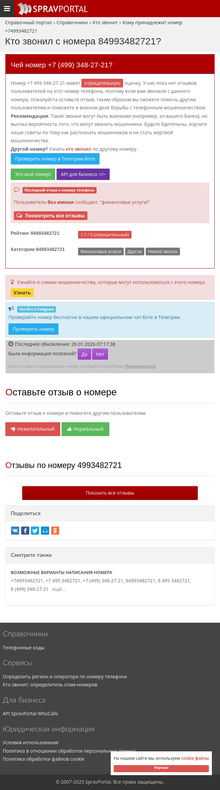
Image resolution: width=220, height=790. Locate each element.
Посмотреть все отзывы (50, 215)
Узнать (22, 292)
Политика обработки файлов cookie (43, 759)
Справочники (72, 22)
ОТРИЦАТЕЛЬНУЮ (102, 83)
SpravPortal (98, 782)
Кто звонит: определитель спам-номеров (50, 684)
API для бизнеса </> (83, 174)
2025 (78, 782)
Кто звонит (105, 22)
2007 (66, 782)
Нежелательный (32, 429)
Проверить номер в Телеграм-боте (55, 158)
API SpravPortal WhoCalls (30, 713)
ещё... (58, 589)
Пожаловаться (140, 366)
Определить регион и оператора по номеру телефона (65, 676)
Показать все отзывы (110, 493)
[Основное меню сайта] (52, 8)
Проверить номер (33, 329)
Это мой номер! (33, 174)
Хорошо (161, 767)
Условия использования (31, 742)
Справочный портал (28, 22)
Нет (100, 354)
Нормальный (85, 429)
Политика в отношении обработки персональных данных (69, 751)
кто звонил (78, 149)
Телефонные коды (23, 647)
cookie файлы (195, 758)
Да (84, 354)
